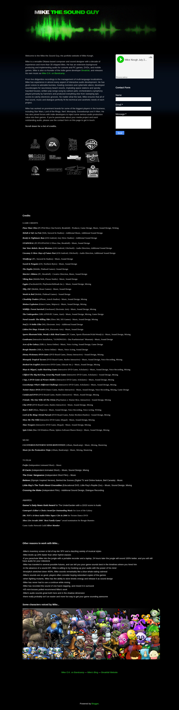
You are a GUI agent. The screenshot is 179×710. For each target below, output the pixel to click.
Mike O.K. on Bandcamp (53, 73)
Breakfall (85, 70)
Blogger (95, 703)
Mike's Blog (92, 672)
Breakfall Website (109, 672)
